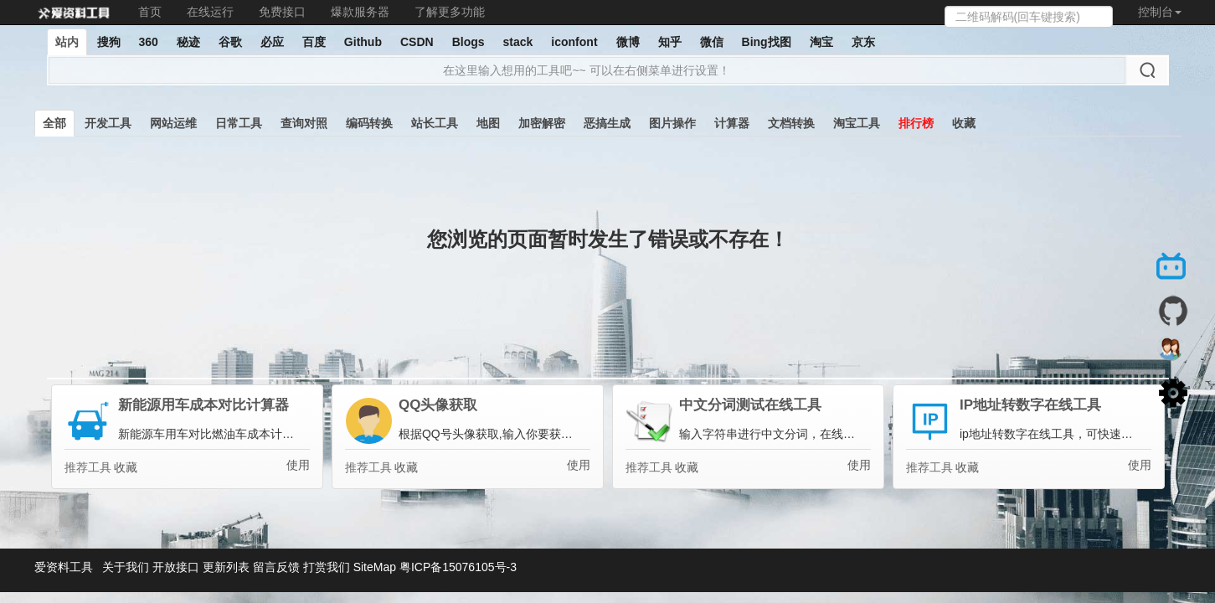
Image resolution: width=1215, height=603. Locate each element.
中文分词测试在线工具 (750, 405)
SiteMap (374, 567)
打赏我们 (326, 567)
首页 (150, 11)
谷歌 (230, 42)
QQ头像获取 (438, 405)
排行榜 (916, 123)
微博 (628, 42)
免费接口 (282, 11)
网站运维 (173, 123)
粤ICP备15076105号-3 (458, 567)
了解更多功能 (449, 11)
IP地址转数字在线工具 (1030, 405)
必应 (272, 42)
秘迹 (188, 42)
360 (148, 42)
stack (518, 42)
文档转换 (791, 123)
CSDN (417, 42)
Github (363, 42)
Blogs (468, 42)
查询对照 (304, 123)
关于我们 (125, 567)
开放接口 (175, 567)
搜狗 (109, 42)
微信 (711, 42)
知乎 (670, 42)
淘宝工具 (856, 123)
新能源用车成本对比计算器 (203, 405)
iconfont (574, 42)
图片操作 (672, 123)
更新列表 (226, 567)
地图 (488, 123)
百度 (314, 42)
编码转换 (369, 123)
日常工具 (238, 123)
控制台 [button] (1160, 11)
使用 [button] (298, 465)
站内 (67, 42)
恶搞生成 (607, 123)
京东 (863, 42)
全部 (54, 123)
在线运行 (210, 11)
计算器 (731, 123)
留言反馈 (276, 567)
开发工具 (108, 123)
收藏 (964, 123)
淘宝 (821, 42)
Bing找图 (766, 42)
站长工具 (434, 123)
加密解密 (541, 123)
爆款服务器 (360, 11)
